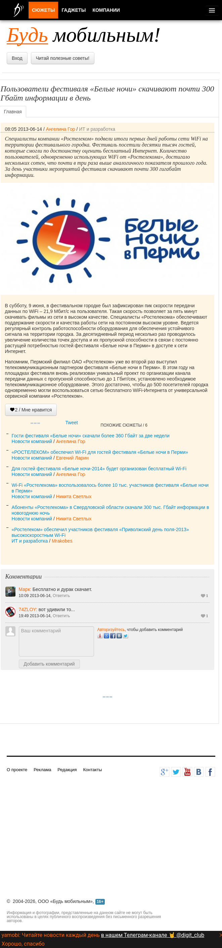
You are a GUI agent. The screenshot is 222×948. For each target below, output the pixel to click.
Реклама (42, 769)
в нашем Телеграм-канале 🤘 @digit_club (152, 935)
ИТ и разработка (97, 129)
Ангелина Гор (60, 129)
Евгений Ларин (72, 458)
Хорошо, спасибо (23, 944)
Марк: (26, 589)
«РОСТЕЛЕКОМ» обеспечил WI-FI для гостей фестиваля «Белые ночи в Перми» (100, 452)
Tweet (71, 422)
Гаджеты (73, 10)
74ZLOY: (29, 609)
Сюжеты (43, 10)
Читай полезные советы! (62, 58)
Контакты (92, 769)
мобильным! (84, 34)
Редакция (67, 769)
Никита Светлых (74, 496)
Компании (106, 10)
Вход (17, 58)
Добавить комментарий (49, 664)
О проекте (17, 769)
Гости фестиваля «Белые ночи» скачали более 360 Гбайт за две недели (91, 435)
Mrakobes (62, 541)
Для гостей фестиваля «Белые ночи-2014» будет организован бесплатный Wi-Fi (99, 468)
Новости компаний (32, 441)
